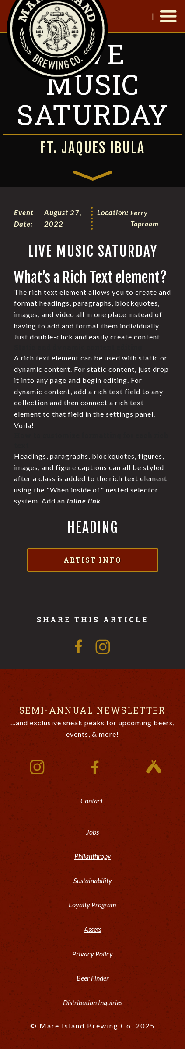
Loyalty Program (92, 904)
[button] (168, 17)
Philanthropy (92, 856)
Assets (92, 929)
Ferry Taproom (144, 218)
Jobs (92, 832)
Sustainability (92, 880)
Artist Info (92, 559)
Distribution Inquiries (92, 1002)
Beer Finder (93, 978)
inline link (84, 500)
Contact (91, 800)
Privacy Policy (92, 953)
